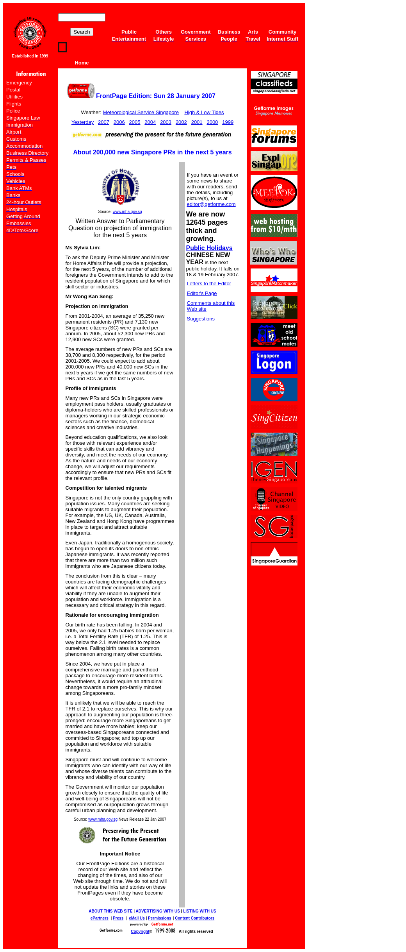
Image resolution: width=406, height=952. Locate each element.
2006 (119, 122)
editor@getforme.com (211, 204)
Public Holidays (209, 248)
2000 (212, 122)
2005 (135, 122)
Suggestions (201, 319)
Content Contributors (194, 918)
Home (82, 63)
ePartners (100, 918)
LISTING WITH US (199, 911)
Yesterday (82, 122)
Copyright (140, 931)
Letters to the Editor (209, 283)
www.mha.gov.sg (127, 211)
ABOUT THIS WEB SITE (110, 911)
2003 (165, 122)
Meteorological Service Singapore (141, 112)
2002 (181, 122)
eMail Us (137, 918)
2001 (197, 122)
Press (118, 918)
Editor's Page (202, 293)
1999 (227, 122)
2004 (150, 122)
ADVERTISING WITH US (158, 911)
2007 (103, 122)
